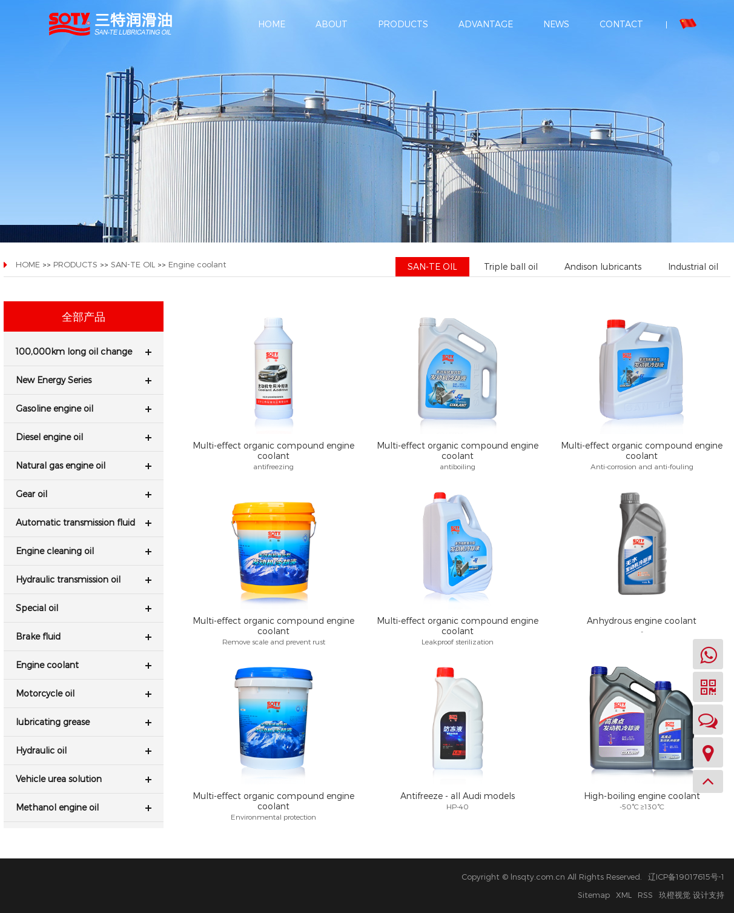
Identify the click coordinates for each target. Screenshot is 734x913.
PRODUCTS (403, 24)
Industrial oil (693, 266)
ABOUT (332, 24)
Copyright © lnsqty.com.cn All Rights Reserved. (551, 876)
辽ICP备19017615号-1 (686, 876)
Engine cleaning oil (83, 551)
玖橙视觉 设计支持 (691, 895)
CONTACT (621, 24)
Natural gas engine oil (83, 465)
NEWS (556, 24)
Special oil (83, 608)
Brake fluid (83, 636)
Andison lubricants (602, 266)
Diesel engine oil (83, 437)
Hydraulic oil (83, 750)
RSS (645, 895)
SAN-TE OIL (133, 264)
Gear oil (83, 494)
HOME (271, 24)
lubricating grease (83, 722)
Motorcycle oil (83, 693)
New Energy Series (83, 380)
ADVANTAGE (485, 24)
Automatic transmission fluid (83, 522)
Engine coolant (197, 264)
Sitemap (594, 895)
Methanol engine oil (83, 807)
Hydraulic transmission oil (83, 579)
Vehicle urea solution (83, 779)
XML (624, 895)
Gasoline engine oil (83, 408)
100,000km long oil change (83, 351)
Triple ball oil (511, 266)
